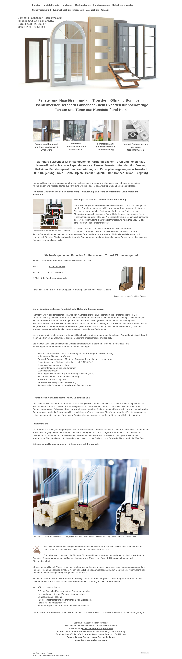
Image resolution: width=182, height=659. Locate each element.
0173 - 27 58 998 (57, 266)
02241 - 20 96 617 (57, 272)
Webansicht (145, 653)
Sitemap (50, 653)
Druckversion (39, 653)
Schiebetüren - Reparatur (50, 382)
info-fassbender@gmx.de (54, 278)
